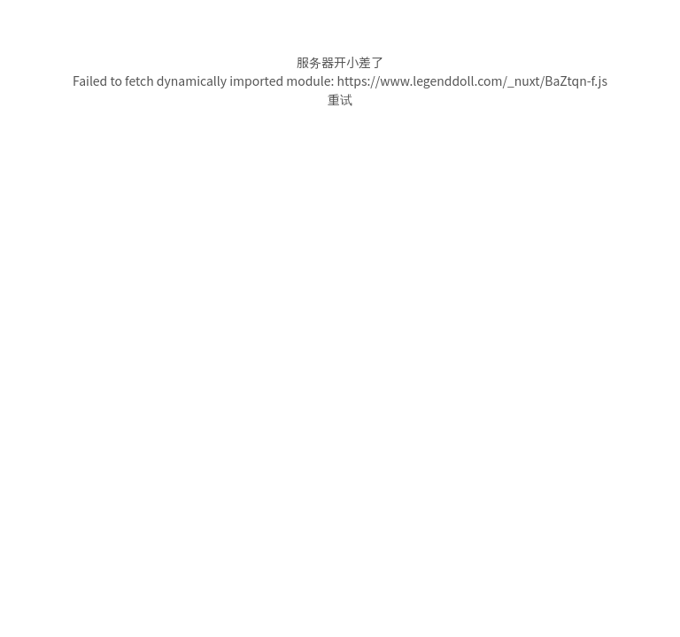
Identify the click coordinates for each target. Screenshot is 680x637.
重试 (340, 99)
